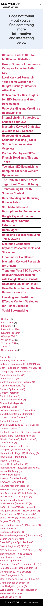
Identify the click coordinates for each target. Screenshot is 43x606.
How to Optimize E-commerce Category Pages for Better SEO (21, 68)
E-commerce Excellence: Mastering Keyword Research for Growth (21, 261)
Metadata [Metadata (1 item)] (33, 507)
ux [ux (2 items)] (24, 586)
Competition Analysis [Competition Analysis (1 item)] (12, 375)
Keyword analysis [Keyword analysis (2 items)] (29, 468)
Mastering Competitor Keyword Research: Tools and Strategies (21, 248)
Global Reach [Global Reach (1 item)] (8, 442)
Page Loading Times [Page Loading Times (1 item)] (12, 525)
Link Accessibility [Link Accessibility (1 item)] (10, 493)
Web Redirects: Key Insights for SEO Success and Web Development (20, 99)
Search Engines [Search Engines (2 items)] (10, 546)
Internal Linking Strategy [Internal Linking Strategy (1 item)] (14, 464)
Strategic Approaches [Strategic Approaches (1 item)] (12, 560)
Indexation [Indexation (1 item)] (7, 457)
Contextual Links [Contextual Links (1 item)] (10, 407)
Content (5, 319)
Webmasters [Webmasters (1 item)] (8, 590)
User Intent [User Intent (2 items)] (31, 579)
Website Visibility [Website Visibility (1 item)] (10, 597)
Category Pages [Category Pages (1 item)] (31, 368)
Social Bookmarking (15, 310)
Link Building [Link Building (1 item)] (8, 496)
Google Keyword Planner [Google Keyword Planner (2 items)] (15, 449)
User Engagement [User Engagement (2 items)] (11, 575)
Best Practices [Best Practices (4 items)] (10, 368)
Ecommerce (7, 322)
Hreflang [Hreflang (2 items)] (32, 453)
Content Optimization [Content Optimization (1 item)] (12, 389)
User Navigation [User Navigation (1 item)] (10, 586)
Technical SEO (8, 343)
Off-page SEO (8, 336)
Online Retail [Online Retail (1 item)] (29, 514)
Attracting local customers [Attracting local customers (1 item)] (15, 360)
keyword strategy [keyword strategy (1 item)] (26, 489)
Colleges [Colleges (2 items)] (6, 371)
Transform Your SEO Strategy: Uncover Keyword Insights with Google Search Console (21, 275)
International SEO (10, 329)
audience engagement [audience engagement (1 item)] (13, 364)
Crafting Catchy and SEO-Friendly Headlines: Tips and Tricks (20, 158)
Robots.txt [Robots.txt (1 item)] (35, 535)
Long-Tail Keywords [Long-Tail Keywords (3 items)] (12, 507)
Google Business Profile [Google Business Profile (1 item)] (14, 446)
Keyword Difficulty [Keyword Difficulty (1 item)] (11, 471)
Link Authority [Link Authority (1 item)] (31, 493)
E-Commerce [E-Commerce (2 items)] (32, 432)
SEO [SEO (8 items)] (25, 546)
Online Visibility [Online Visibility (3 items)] (29, 518)
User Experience (9, 350)
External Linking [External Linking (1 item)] (25, 435)
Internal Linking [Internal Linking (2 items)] (10, 461)
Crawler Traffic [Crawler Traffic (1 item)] (9, 417)
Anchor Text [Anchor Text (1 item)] (8, 357)
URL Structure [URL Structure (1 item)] (26, 571)
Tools (4, 346)
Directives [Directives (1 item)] (32, 425)
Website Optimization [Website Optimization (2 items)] (13, 593)
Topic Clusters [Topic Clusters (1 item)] (9, 568)
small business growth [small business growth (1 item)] (13, 557)
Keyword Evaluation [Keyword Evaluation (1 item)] (11, 474)
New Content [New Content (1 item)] (31, 510)
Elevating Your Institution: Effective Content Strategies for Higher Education (20, 302)
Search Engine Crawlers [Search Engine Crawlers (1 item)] (13, 539)
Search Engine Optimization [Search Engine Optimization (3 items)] (17, 542)
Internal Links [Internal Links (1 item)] (8, 467)
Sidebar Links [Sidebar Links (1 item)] (8, 553)
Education (6, 326)
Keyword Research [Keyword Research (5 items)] (12, 482)
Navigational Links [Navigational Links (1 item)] (11, 510)
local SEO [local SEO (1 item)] (25, 503)
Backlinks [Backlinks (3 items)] (34, 364)
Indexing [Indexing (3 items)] (21, 457)
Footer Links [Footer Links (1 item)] (29, 439)
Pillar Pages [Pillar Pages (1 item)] (33, 525)
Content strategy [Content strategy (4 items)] (11, 403)
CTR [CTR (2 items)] (23, 417)
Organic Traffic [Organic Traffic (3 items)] (10, 521)
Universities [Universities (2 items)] (8, 572)
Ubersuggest (10, 230)
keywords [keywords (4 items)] (7, 490)
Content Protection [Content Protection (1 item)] (11, 392)
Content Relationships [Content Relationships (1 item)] (13, 399)
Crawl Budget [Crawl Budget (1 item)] (8, 414)
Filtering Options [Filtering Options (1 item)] (10, 439)
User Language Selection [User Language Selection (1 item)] (14, 582)
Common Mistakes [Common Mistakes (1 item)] (25, 371)
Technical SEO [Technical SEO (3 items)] (31, 564)
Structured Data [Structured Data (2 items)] (10, 564)
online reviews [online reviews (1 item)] (9, 517)
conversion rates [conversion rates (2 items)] (10, 410)
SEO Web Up (10, 3)
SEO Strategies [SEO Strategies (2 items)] (32, 550)
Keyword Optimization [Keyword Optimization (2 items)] (13, 478)
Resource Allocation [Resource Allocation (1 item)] (12, 532)
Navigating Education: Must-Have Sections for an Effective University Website (21, 288)
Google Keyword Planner (18, 216)
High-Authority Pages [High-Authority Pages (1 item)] (12, 453)
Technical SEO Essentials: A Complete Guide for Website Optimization (20, 171)
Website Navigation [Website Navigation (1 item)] (28, 590)
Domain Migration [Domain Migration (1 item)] (11, 428)
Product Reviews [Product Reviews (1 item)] (10, 528)
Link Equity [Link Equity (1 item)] (24, 496)
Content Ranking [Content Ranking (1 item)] (10, 396)
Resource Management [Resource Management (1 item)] (13, 535)
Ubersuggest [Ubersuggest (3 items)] (28, 568)
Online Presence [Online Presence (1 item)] (10, 514)
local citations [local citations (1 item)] (9, 503)
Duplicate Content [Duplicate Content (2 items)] (11, 432)
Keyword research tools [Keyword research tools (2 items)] (14, 486)
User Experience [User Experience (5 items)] (11, 579)
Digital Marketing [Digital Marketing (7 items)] (12, 425)
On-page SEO (8, 339)
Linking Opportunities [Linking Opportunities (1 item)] (12, 500)
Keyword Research (10, 332)
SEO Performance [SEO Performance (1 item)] (11, 550)
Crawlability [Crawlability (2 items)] (30, 410)
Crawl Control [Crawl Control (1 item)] (26, 414)
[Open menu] (40, 5)
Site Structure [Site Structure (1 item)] (26, 553)
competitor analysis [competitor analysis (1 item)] (12, 378)
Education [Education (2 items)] (7, 436)
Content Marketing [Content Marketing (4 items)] (12, 386)
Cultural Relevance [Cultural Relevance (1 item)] (11, 421)
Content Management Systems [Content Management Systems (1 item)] (17, 382)
